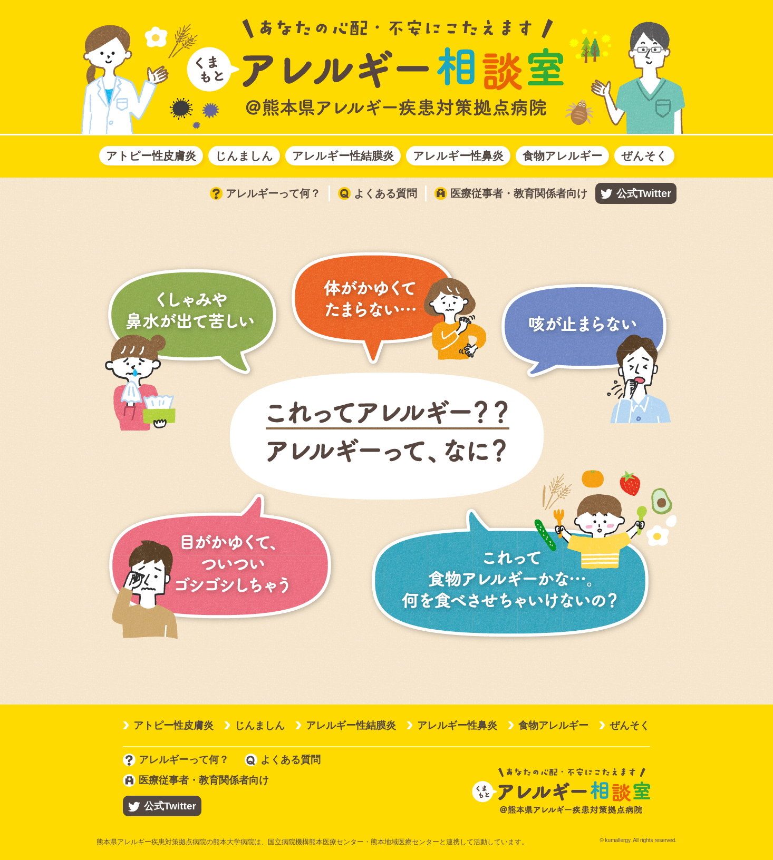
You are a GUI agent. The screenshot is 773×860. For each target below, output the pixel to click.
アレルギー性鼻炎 (458, 156)
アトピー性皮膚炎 (151, 156)
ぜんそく (644, 156)
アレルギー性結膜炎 (343, 156)
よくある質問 (377, 193)
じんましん (244, 156)
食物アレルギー (562, 156)
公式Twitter (643, 193)
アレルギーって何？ (265, 193)
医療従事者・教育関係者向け (510, 193)
